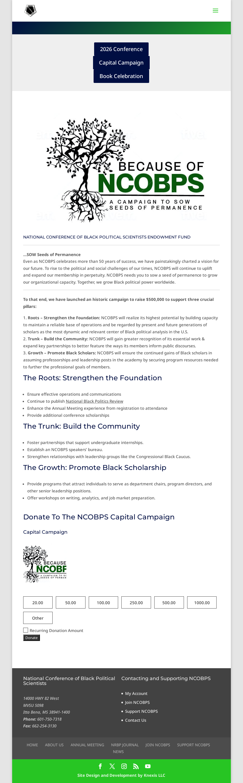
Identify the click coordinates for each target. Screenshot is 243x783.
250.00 (136, 602)
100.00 (103, 602)
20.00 (37, 602)
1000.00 (202, 602)
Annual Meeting (87, 744)
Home (32, 744)
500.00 (169, 602)
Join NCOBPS (137, 702)
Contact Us (135, 720)
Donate (31, 637)
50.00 (70, 602)
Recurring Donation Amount (53, 630)
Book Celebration (121, 76)
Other (37, 618)
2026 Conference (121, 49)
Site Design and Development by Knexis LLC (121, 775)
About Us (54, 744)
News (118, 751)
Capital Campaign (121, 62)
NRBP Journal (125, 744)
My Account (136, 693)
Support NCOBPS (141, 711)
